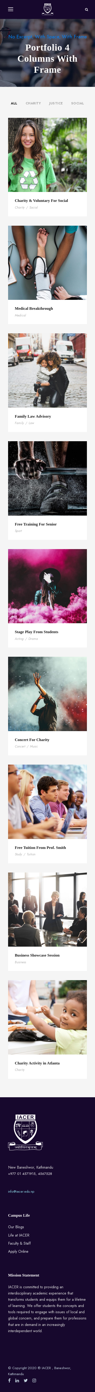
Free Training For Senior (36, 524)
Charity (33, 103)
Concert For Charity (32, 740)
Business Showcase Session (37, 955)
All (14, 103)
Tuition (31, 854)
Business (20, 962)
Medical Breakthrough (34, 308)
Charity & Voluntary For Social (41, 200)
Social (77, 103)
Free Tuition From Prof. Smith (40, 847)
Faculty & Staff (19, 1243)
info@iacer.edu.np (21, 1191)
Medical (20, 315)
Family (19, 423)
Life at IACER (18, 1235)
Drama (33, 638)
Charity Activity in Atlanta (37, 1063)
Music (34, 746)
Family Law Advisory (33, 416)
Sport (18, 531)
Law (31, 423)
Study (18, 854)
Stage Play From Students (36, 632)
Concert (20, 746)
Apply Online (18, 1251)
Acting (19, 638)
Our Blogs (16, 1227)
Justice (56, 103)
